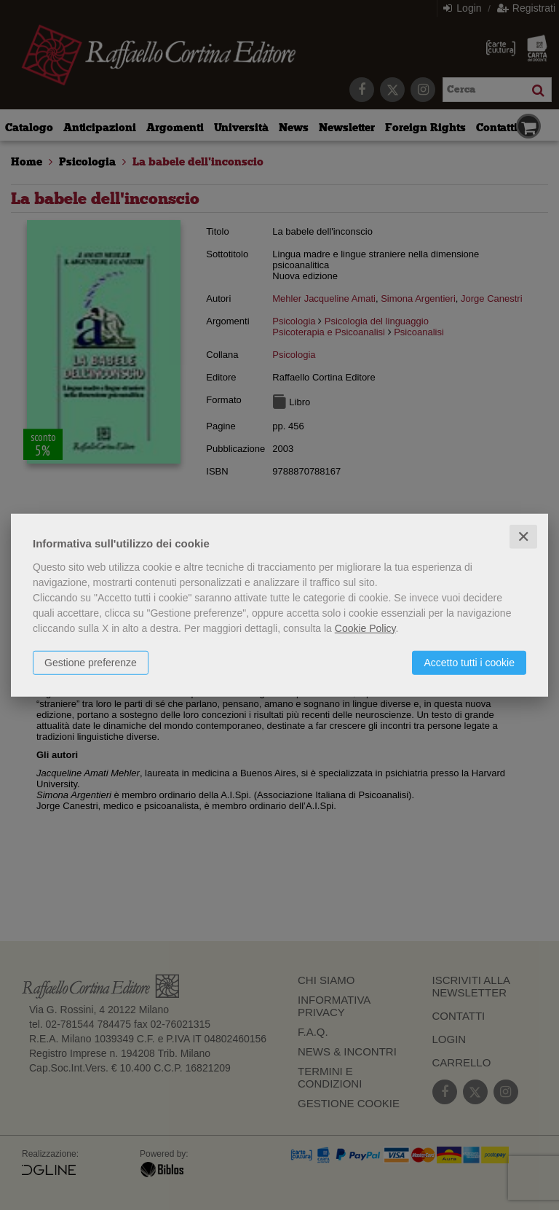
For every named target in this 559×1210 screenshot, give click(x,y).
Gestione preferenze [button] (90, 662)
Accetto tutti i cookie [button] (469, 662)
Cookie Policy (365, 627)
